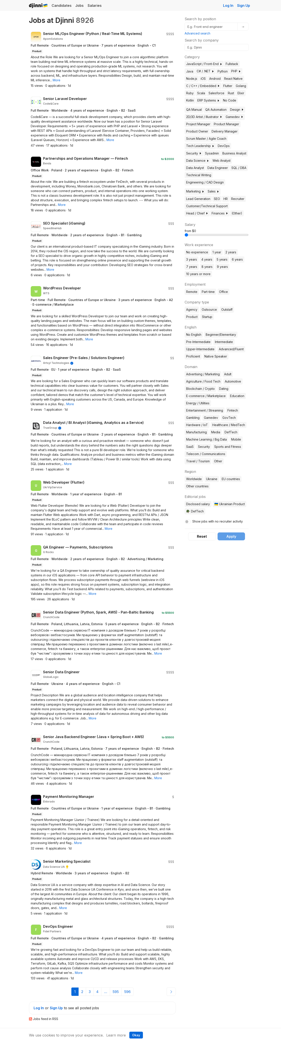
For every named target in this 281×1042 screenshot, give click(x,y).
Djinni (38, 6)
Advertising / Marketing (203, 374)
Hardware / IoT (197, 425)
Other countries (197, 486)
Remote (191, 292)
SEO (217, 199)
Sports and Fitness (227, 446)
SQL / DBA (238, 168)
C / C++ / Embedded (203, 86)
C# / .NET (205, 71)
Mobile (236, 439)
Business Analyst (234, 153)
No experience (197, 252)
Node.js (191, 78)
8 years (207, 267)
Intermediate (224, 342)
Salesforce (216, 93)
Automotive (233, 381)
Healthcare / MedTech (228, 425)
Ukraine (211, 479)
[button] (56, 80)
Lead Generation (198, 199)
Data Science (197, 160)
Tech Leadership (200, 146)
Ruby (190, 93)
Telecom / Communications (205, 454)
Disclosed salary (198, 504)
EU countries (231, 479)
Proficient (193, 356)
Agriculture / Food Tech (203, 381)
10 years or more (198, 274)
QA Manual (194, 109)
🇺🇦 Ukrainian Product (229, 504)
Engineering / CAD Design (205, 182)
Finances (220, 213)
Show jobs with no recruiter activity (217, 521)
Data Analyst (195, 168)
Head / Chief (197, 213)
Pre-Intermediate (198, 342)
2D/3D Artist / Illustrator (204, 117)
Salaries (95, 5)
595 (116, 991)
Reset (202, 536)
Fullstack (232, 64)
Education (237, 396)
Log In (228, 5)
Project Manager (198, 124)
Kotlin (190, 100)
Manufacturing (196, 432)
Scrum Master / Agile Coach (206, 138)
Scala (201, 93)
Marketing (195, 191)
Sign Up (243, 5)
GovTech (229, 417)
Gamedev (234, 117)
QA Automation (216, 109)
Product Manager (226, 124)
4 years (206, 259)
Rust (231, 93)
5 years (222, 259)
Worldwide (194, 479)
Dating (223, 388)
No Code (229, 100)
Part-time (208, 292)
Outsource (209, 309)
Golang (241, 86)
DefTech (231, 432)
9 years (222, 267)
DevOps (224, 146)
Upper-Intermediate (200, 349)
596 (127, 991)
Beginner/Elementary (221, 334)
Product (192, 317)
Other (218, 461)
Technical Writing (198, 175)
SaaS (190, 446)
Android (215, 78)
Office (223, 292)
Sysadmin (212, 153)
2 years (230, 252)
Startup (207, 317)
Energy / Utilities (197, 403)
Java (189, 71)
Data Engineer (217, 168)
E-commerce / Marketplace (206, 396)
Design (237, 109)
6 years (237, 259)
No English (193, 334)
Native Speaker (215, 356)
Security (194, 153)
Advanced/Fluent (231, 349)
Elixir (241, 93)
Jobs (79, 5)
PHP (236, 71)
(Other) (237, 213)
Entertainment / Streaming (204, 410)
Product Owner (197, 131)
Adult (227, 374)
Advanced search (197, 33)
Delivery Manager (225, 131)
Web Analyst (222, 160)
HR (225, 199)
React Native (233, 78)
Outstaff (226, 309)
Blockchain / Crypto (200, 388)
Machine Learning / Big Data (206, 439)
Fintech (232, 410)
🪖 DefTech (195, 511)
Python (223, 71)
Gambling (193, 417)
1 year (217, 252)
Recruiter (237, 199)
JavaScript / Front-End (204, 64)
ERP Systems (208, 100)
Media (215, 432)
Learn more (116, 1035)
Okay (136, 1035)
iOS (203, 78)
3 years (191, 259)
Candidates (62, 5)
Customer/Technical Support (207, 206)
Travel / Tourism (198, 461)
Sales (213, 191)
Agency (191, 309)
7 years (191, 267)
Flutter (227, 86)
